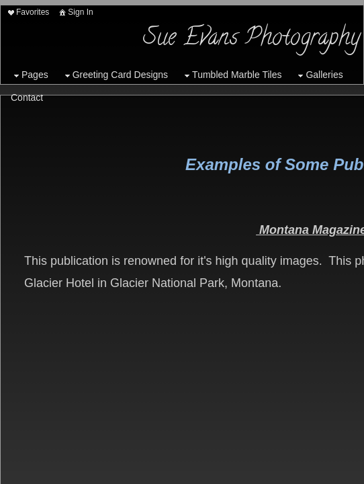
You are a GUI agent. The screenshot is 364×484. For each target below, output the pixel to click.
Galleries (319, 75)
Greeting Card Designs (115, 75)
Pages (29, 75)
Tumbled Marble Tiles (231, 75)
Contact (27, 97)
